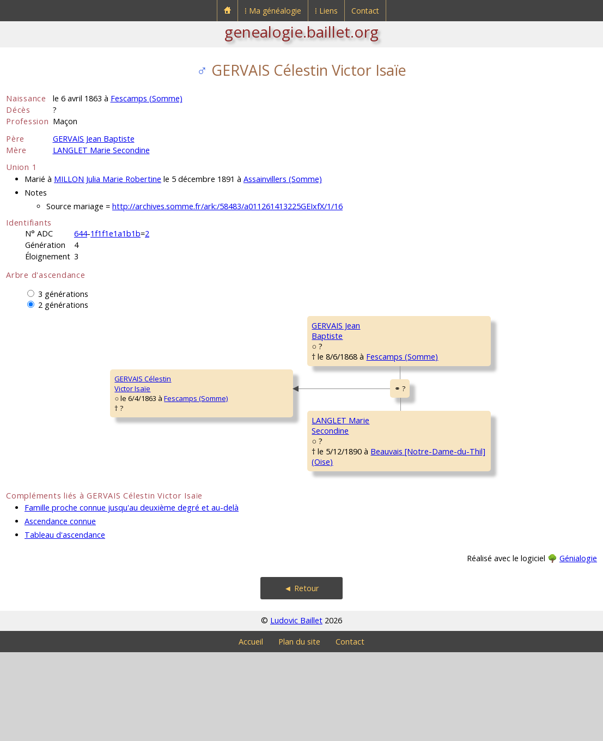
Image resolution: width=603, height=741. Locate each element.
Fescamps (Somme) (146, 98)
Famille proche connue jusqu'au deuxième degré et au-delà (132, 596)
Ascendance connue (60, 610)
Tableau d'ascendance (65, 623)
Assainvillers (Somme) (282, 179)
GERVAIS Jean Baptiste (94, 138)
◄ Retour (301, 677)
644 (80, 233)
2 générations (63, 305)
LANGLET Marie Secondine (101, 150)
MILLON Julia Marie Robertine (107, 179)
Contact (365, 10)
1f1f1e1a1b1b (115, 233)
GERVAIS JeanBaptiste (234, 363)
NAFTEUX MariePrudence (436, 526)
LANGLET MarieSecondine (237, 493)
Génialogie (578, 647)
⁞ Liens (326, 10)
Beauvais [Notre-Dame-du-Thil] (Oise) (326, 518)
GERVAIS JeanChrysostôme (433, 330)
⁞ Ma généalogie (273, 10)
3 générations (63, 294)
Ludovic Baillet (296, 709)
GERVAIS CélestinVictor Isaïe (41, 428)
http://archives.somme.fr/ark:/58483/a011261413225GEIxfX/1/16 (227, 206)
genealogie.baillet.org (301, 31)
